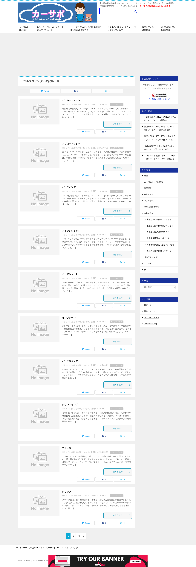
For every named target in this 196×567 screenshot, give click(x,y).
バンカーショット (71, 100)
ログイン (148, 305)
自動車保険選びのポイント (158, 238)
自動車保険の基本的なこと (158, 232)
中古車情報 (149, 201)
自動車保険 (149, 213)
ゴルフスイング (116, 104)
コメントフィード (151, 317)
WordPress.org (150, 324)
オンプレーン (69, 318)
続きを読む (122, 124)
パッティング (69, 187)
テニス (147, 270)
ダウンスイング (70, 404)
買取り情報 (149, 194)
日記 (146, 175)
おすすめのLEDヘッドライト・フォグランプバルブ (122, 28)
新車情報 (148, 188)
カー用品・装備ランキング (159, 99)
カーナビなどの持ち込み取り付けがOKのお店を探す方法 (85, 28)
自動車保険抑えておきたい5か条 (160, 245)
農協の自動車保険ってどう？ (159, 251)
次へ (80, 536)
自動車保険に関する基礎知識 (168, 28)
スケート (148, 263)
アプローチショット (72, 144)
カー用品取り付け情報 (24, 28)
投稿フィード (149, 311)
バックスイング (70, 361)
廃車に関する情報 (151, 207)
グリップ (66, 491)
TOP (39, 548)
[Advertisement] (98, 53)
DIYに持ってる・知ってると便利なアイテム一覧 (50, 28)
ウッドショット (70, 274)
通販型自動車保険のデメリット (160, 226)
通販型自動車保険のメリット (159, 219)
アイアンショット (71, 231)
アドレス (66, 448)
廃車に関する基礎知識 (148, 28)
